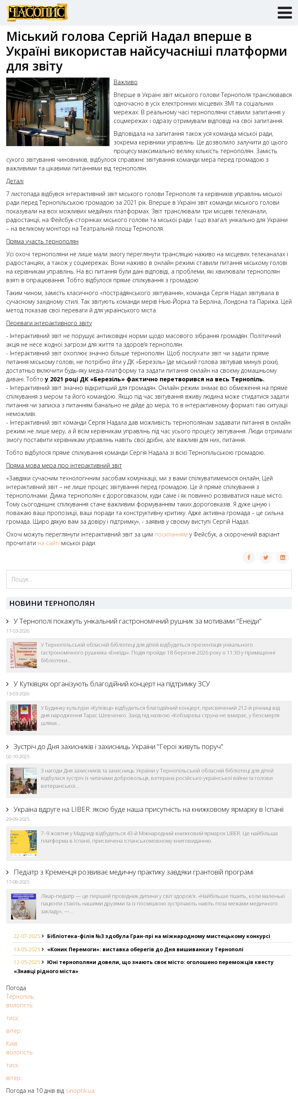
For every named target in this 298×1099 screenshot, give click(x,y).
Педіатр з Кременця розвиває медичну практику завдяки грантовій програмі (132, 872)
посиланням (171, 534)
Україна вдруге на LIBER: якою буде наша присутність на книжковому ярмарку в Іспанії (148, 809)
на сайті (49, 543)
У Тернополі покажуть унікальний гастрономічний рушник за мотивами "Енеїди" (137, 621)
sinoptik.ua (80, 1090)
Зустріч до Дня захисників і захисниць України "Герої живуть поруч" (117, 746)
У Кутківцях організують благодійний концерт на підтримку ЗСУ (111, 683)
